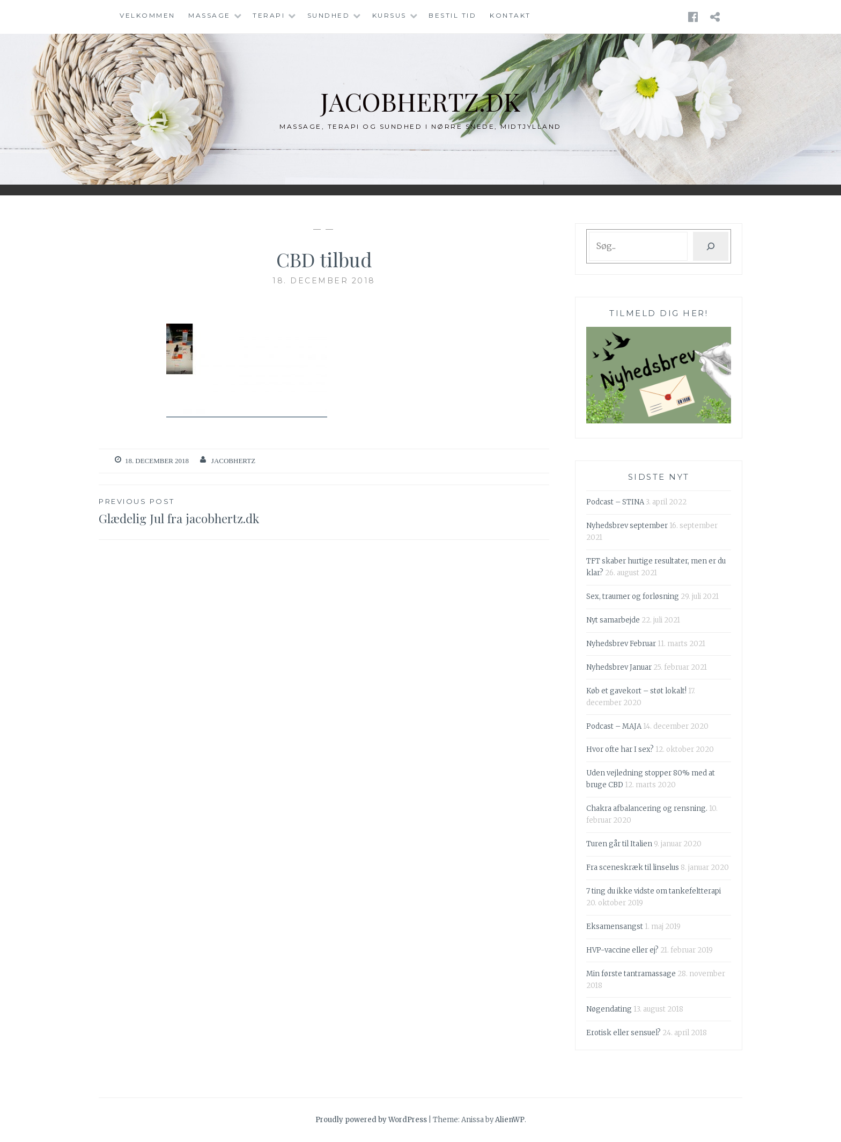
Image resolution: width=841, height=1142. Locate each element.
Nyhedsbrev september (627, 525)
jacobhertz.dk (421, 101)
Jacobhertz (233, 460)
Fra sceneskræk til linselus (632, 867)
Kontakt (510, 15)
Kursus (389, 15)
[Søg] (710, 246)
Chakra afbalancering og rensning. (646, 808)
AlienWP (510, 1119)
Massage (209, 15)
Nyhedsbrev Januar (619, 667)
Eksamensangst (614, 926)
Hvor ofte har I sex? (620, 749)
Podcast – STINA (615, 502)
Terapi (269, 15)
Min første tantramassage (631, 973)
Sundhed (328, 15)
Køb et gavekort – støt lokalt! (636, 691)
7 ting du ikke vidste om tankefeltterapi (653, 891)
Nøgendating (609, 1009)
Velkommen (147, 15)
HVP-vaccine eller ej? (622, 950)
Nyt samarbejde (613, 620)
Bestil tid (452, 15)
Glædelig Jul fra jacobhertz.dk (211, 510)
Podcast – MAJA (613, 726)
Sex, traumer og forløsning (632, 596)
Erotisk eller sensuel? (623, 1032)
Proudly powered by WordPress (371, 1119)
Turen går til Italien (619, 843)
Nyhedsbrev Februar (621, 643)
